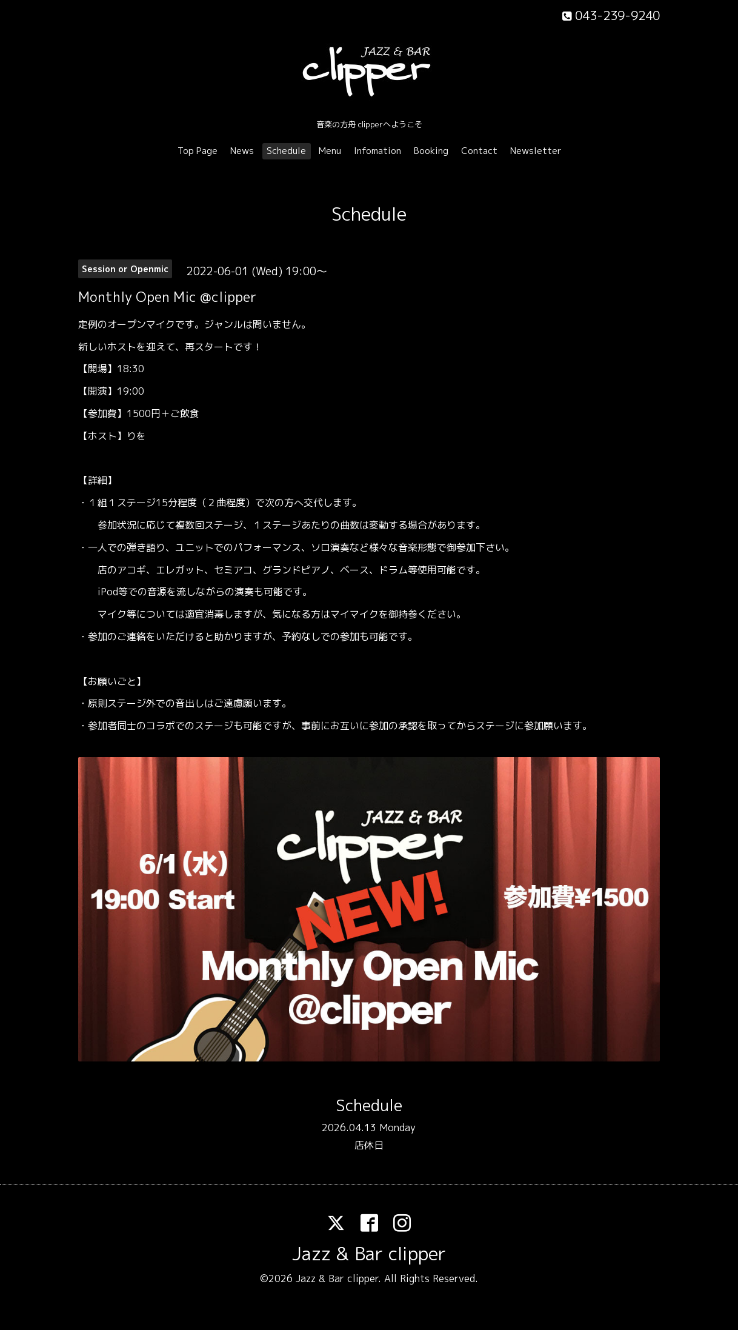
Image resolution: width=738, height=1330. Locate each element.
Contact (479, 150)
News (242, 150)
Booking (431, 150)
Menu (330, 150)
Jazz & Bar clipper (369, 1253)
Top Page (198, 150)
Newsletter (536, 150)
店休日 (369, 1145)
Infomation (377, 150)
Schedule (286, 150)
